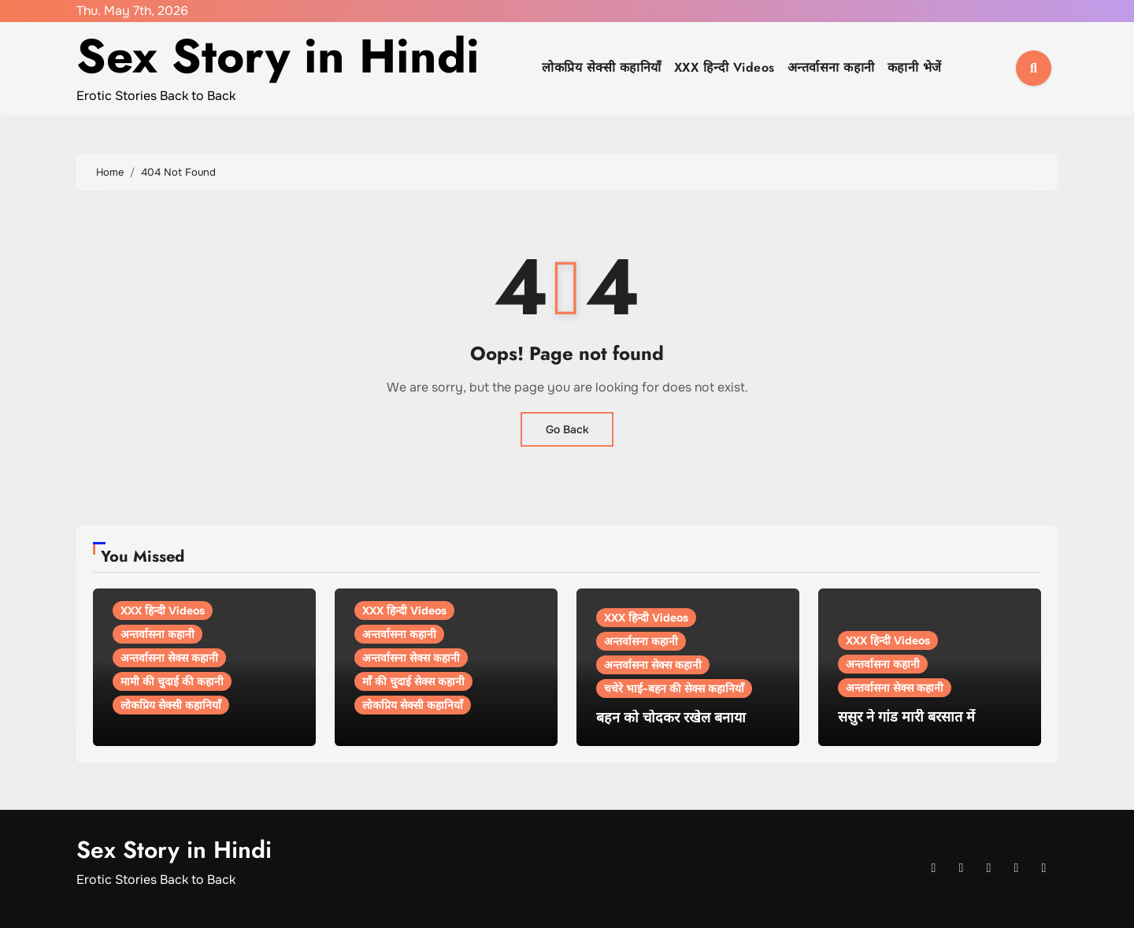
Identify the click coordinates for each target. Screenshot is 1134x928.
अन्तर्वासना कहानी (831, 67)
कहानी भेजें (915, 67)
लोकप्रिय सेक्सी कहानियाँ (602, 67)
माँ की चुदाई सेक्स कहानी (413, 681)
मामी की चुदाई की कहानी (172, 681)
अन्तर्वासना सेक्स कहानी (169, 658)
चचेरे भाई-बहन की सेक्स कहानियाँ (674, 688)
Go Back (567, 429)
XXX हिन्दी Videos (724, 67)
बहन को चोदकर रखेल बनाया (671, 717)
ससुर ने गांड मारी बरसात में (906, 717)
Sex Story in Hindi (278, 56)
